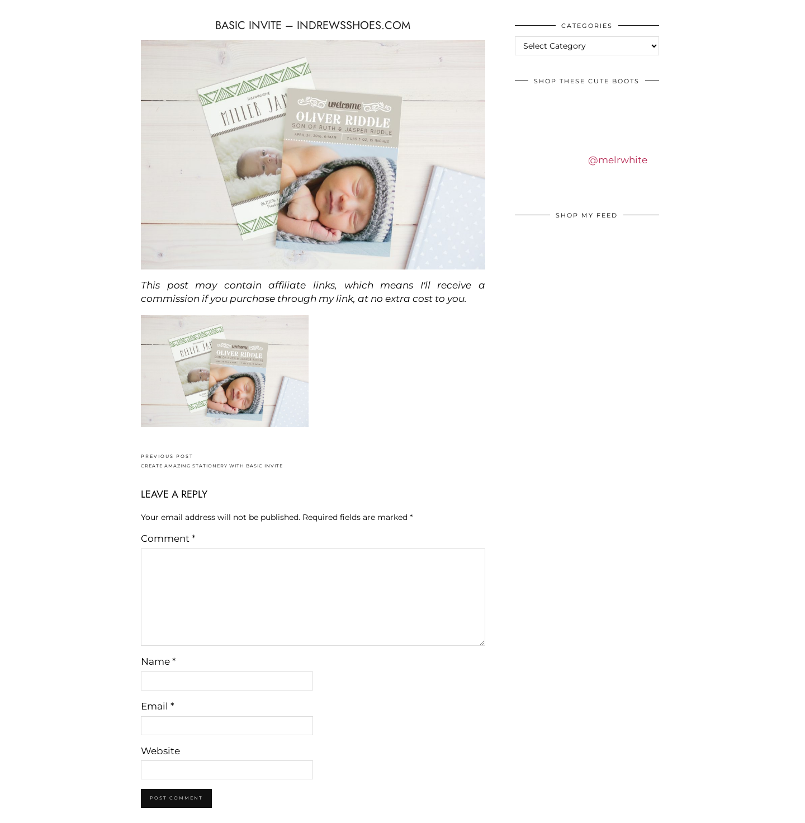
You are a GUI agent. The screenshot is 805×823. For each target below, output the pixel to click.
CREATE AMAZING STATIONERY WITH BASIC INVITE (212, 461)
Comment (168, 538)
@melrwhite (617, 159)
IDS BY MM (19, 10)
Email (157, 706)
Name (158, 661)
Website (160, 750)
